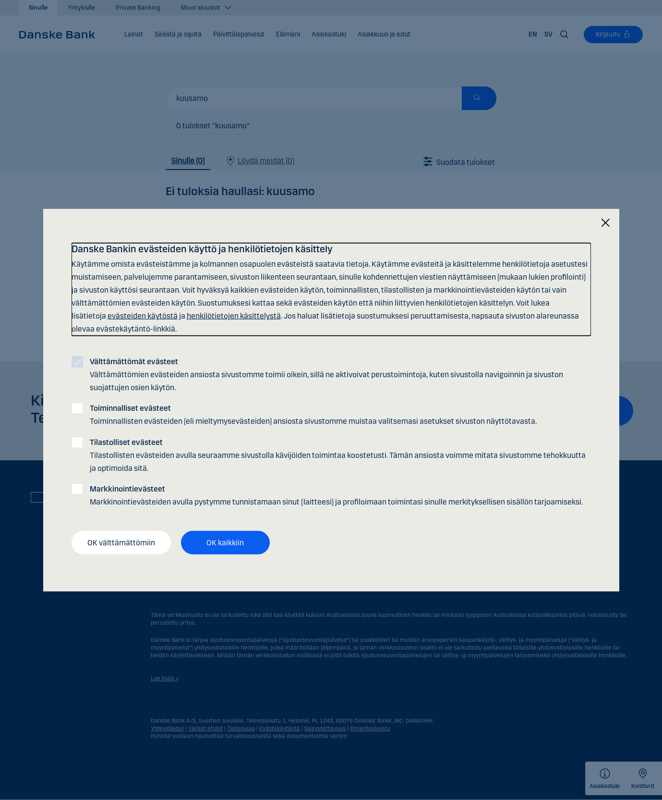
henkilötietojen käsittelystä (234, 315)
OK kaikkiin (225, 542)
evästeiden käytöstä (143, 315)
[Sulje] (605, 222)
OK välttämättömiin (121, 542)
